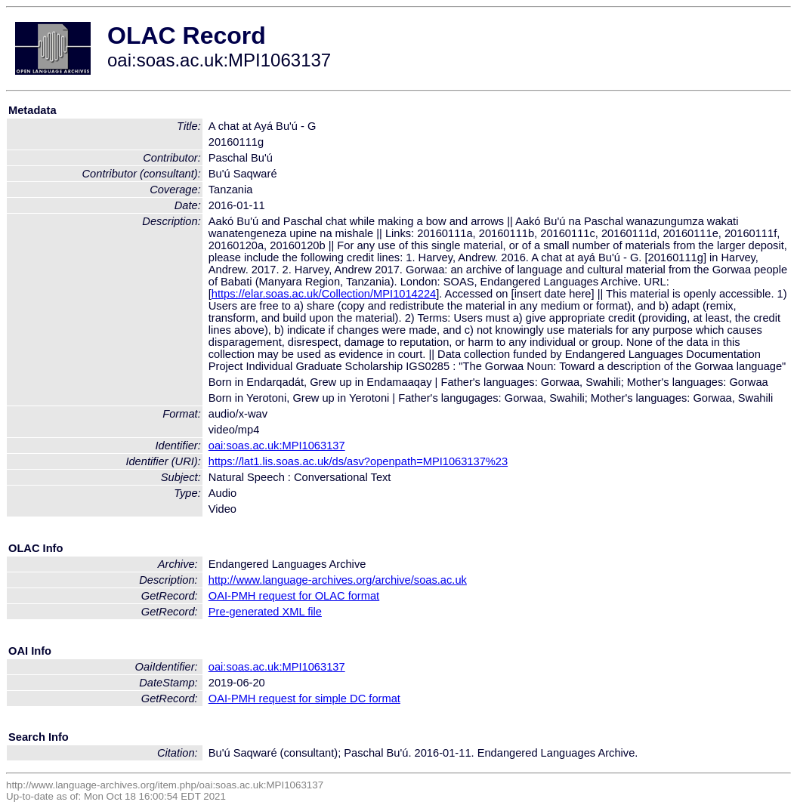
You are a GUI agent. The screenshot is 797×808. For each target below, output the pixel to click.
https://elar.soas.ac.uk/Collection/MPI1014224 (324, 294)
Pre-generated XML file (265, 612)
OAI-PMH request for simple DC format (304, 698)
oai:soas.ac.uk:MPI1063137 (277, 445)
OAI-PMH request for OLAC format (294, 596)
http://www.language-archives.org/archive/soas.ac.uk (338, 580)
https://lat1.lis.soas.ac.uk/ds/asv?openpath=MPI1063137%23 (358, 461)
